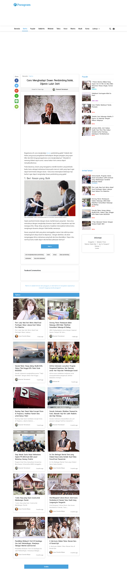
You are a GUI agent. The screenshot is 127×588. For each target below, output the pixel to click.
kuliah (48, 254)
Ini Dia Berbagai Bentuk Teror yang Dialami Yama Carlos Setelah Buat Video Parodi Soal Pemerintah (62, 456)
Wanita (72, 29)
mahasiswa (28, 258)
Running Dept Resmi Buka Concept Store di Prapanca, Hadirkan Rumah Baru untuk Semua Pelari (29, 413)
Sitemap (97, 246)
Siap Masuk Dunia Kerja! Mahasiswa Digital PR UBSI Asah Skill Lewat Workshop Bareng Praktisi (28, 456)
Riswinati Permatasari (62, 89)
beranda (17, 29)
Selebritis (41, 29)
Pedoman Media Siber (90, 244)
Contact (97, 248)
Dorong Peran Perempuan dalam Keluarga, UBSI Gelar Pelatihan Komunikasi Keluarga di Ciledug (60, 325)
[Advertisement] (76, 13)
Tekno (58, 29)
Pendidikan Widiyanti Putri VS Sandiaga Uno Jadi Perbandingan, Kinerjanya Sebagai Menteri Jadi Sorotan (28, 543)
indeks (46, 567)
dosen (48, 153)
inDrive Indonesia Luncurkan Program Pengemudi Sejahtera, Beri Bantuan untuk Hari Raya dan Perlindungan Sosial (63, 368)
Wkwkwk (50, 29)
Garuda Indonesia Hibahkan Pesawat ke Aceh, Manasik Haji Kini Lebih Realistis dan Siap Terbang (63, 413)
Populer (32, 29)
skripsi (54, 254)
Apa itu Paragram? (104, 244)
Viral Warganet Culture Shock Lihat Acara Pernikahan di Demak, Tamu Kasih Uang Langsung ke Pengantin (63, 500)
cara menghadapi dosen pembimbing (34, 254)
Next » (50, 246)
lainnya (96, 29)
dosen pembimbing (64, 254)
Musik (80, 29)
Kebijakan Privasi (101, 242)
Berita (25, 29)
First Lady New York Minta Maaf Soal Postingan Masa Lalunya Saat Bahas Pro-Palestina (28, 325)
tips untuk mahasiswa (39, 258)
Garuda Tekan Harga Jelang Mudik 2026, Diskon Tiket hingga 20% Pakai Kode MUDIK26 (29, 368)
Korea (87, 29)
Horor (65, 29)
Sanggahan (91, 242)
